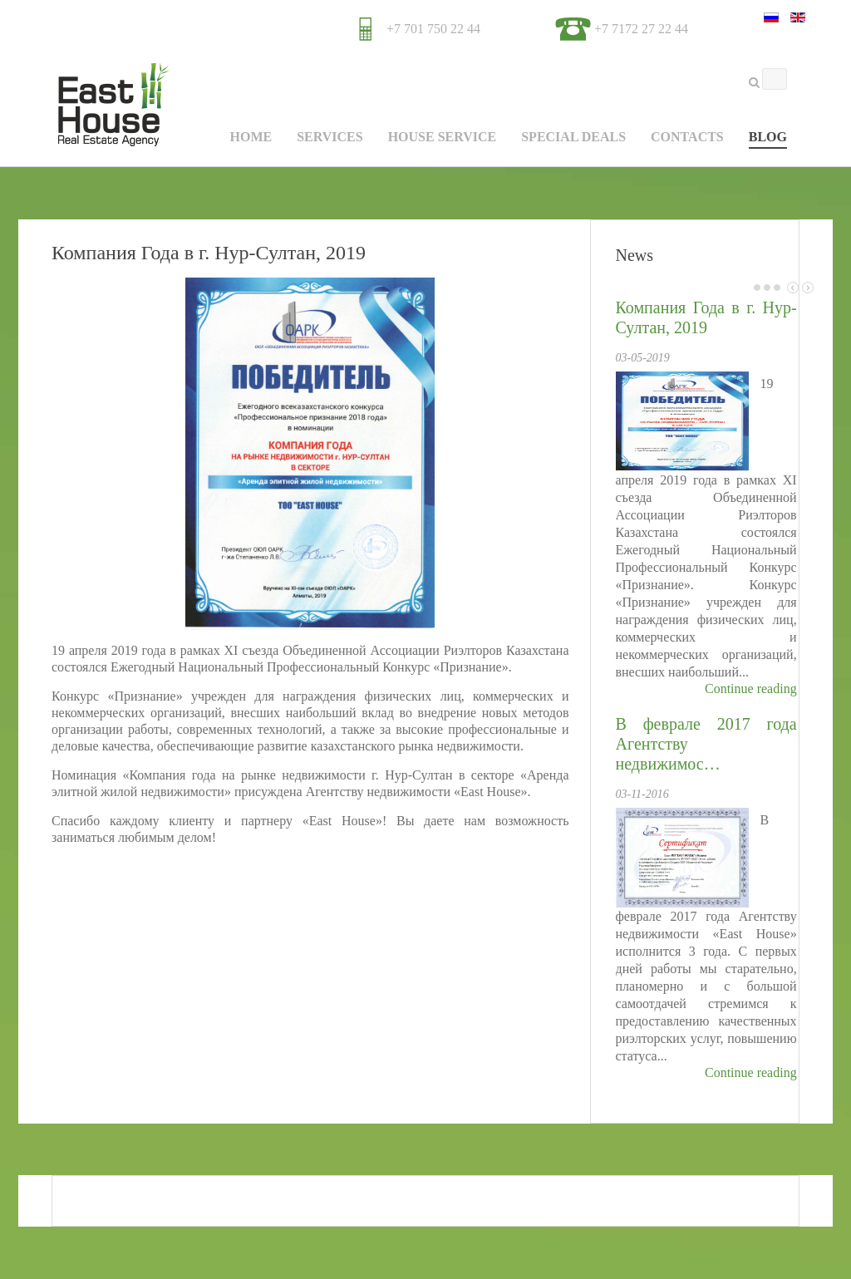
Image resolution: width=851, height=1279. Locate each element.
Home (250, 137)
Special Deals (573, 137)
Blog (768, 137)
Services (329, 137)
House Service (442, 137)
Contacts (687, 137)
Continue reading (751, 688)
